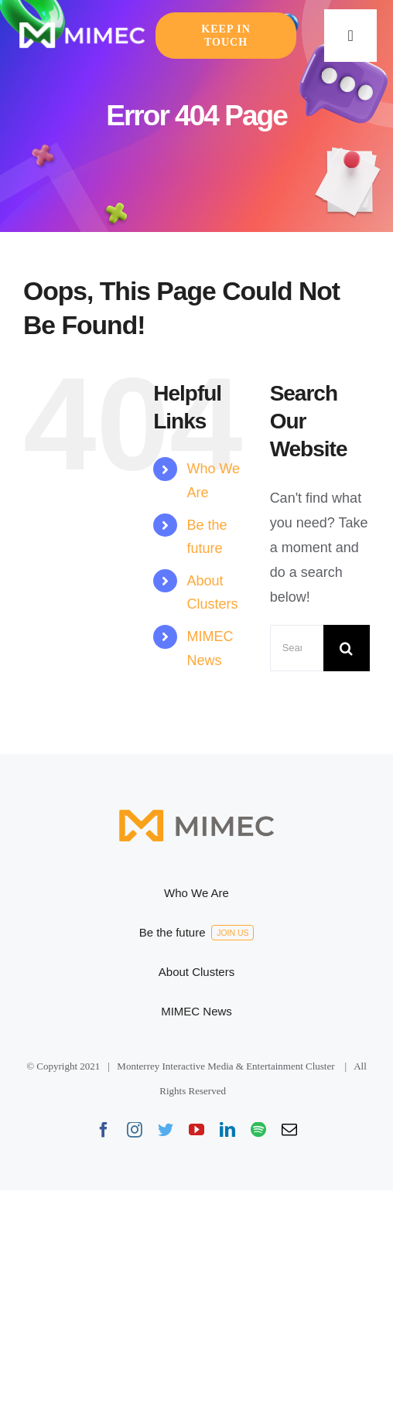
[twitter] (165, 1130)
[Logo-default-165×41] (82, 27)
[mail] (289, 1130)
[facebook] (103, 1130)
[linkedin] (227, 1130)
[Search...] (296, 648)
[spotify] (258, 1130)
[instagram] (134, 1130)
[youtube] (196, 1130)
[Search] (346, 648)
